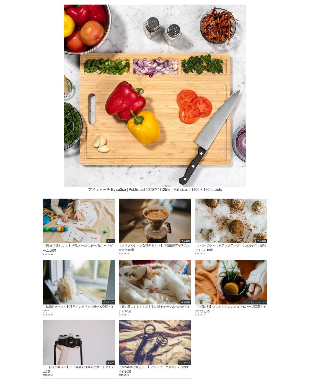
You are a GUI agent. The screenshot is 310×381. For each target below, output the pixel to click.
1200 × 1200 (201, 189)
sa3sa (121, 189)
